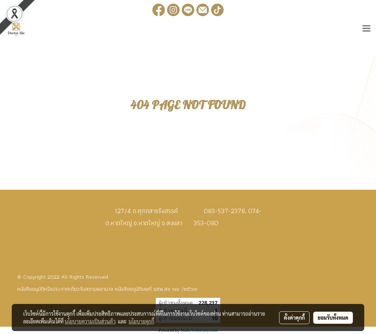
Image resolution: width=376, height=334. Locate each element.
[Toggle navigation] (366, 29)
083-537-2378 (224, 210)
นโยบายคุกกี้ (141, 321)
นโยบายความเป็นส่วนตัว (90, 321)
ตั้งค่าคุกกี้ (294, 317)
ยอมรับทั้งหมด (333, 317)
